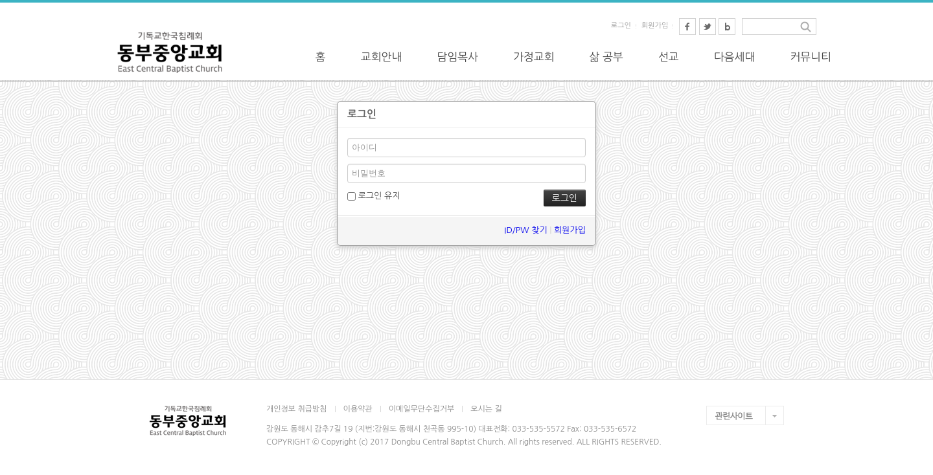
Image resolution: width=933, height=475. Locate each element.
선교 (668, 56)
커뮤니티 (810, 56)
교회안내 (381, 56)
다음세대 (734, 56)
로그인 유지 (373, 196)
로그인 (621, 25)
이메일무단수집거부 (422, 409)
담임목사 (457, 56)
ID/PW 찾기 (525, 230)
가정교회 (534, 56)
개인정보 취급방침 (296, 409)
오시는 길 (485, 409)
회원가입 (654, 25)
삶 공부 (606, 56)
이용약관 (358, 409)
